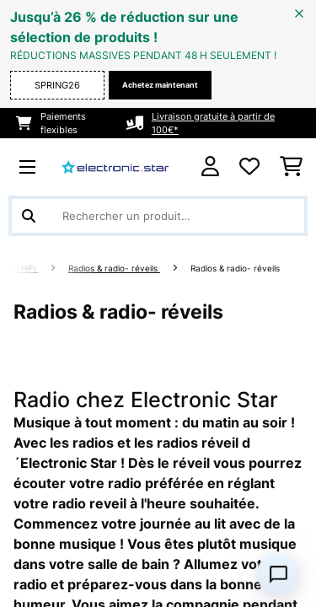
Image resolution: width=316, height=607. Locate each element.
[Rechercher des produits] (158, 216)
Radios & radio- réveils (114, 268)
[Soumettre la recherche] (28, 216)
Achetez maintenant (160, 84)
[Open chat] (278, 574)
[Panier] (291, 167)
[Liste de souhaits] (249, 167)
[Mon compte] (210, 166)
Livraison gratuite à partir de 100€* (213, 123)
